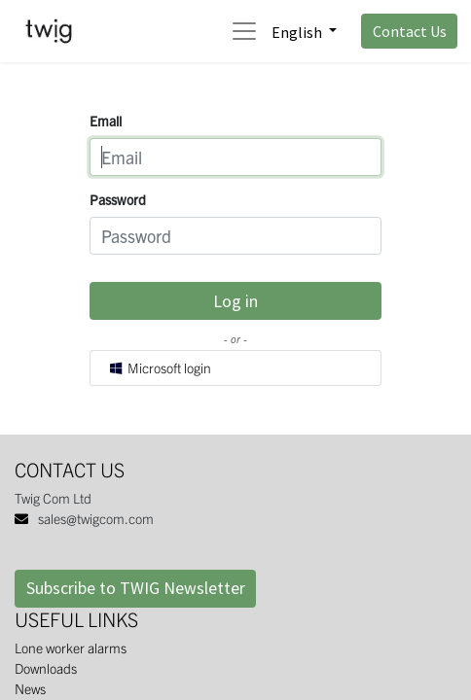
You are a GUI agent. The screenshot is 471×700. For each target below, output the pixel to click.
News (30, 688)
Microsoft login (160, 367)
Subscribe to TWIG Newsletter (135, 588)
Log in (235, 301)
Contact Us (410, 31)
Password (118, 199)
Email (106, 120)
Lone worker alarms (71, 647)
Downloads (46, 668)
